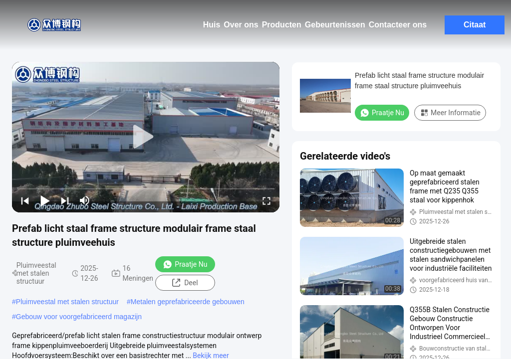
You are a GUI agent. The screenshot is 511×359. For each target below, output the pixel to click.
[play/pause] (45, 200)
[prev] (25, 200)
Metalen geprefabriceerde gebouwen (188, 302)
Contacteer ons (398, 24)
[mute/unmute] (85, 200)
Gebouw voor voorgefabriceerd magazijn (79, 317)
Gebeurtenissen (335, 24)
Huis (212, 24)
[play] (145, 137)
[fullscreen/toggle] (266, 200)
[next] (65, 200)
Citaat (475, 24)
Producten (281, 24)
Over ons (241, 24)
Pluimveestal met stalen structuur (67, 302)
